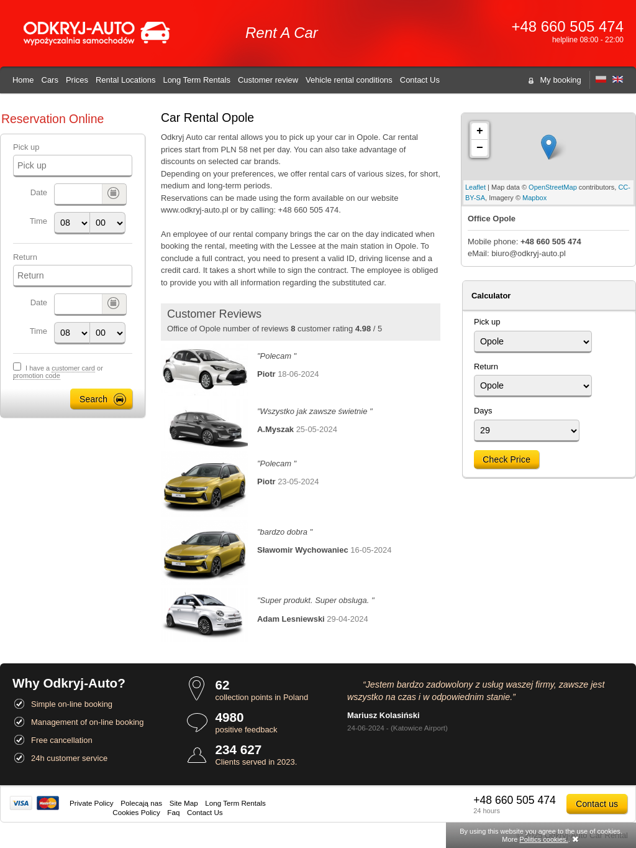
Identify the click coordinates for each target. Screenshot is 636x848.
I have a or (58, 372)
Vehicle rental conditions (349, 80)
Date (38, 192)
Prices (77, 80)
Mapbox (534, 197)
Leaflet (475, 187)
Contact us (597, 804)
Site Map (184, 803)
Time (38, 221)
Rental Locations (126, 80)
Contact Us (420, 80)
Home (23, 80)
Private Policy (92, 803)
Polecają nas (141, 803)
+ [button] (479, 131)
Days (483, 410)
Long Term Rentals (196, 80)
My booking (560, 80)
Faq (173, 812)
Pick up (26, 147)
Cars (50, 80)
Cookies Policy (136, 812)
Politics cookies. (543, 839)
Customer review (268, 80)
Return (25, 257)
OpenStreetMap (553, 187)
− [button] (479, 148)
